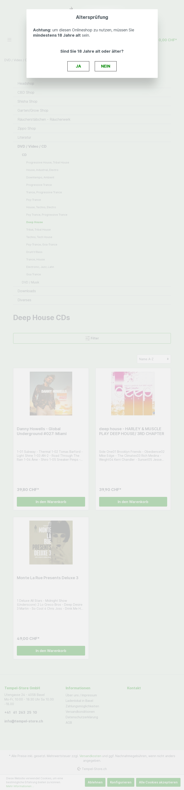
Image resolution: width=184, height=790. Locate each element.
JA (78, 66)
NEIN (105, 66)
